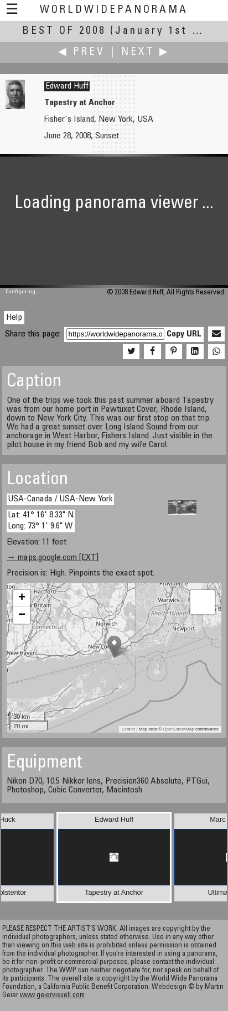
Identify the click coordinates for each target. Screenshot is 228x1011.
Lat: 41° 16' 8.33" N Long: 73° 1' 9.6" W (41, 520)
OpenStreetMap (178, 729)
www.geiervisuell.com (52, 995)
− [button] (21, 615)
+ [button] (21, 598)
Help (14, 317)
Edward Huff (67, 86)
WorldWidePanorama (114, 10)
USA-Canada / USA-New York (60, 499)
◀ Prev (81, 52)
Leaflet (128, 729)
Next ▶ (145, 52)
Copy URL (184, 334)
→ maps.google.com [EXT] (53, 557)
